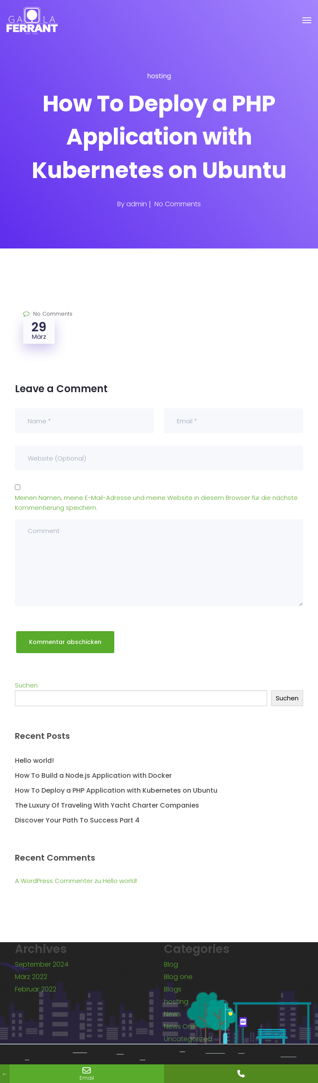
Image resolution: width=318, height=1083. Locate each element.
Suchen (26, 685)
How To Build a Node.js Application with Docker (93, 775)
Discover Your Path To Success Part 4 (77, 820)
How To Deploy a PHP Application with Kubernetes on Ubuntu (116, 790)
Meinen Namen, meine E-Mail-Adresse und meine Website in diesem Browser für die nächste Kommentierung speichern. (156, 502)
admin (136, 204)
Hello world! (34, 760)
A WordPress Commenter (54, 880)
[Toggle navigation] (307, 20)
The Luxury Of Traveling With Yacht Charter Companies (107, 805)
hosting (159, 76)
